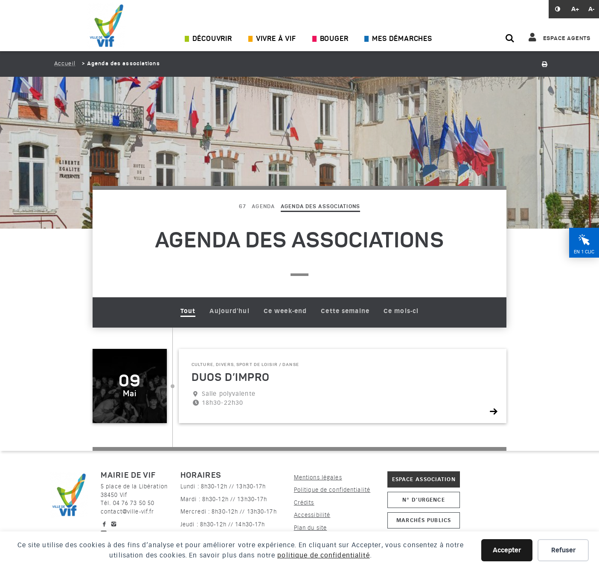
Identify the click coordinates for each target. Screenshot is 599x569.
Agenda (263, 206)
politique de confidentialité (323, 555)
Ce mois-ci (401, 311)
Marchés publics (423, 520)
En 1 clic (584, 252)
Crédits (304, 502)
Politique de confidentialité (332, 490)
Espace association (424, 479)
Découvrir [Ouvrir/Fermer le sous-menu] (212, 39)
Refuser (563, 550)
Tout (187, 311)
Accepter (507, 550)
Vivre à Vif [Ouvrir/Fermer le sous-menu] (276, 39)
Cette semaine (345, 311)
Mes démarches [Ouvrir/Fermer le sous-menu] (402, 39)
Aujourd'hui (229, 311)
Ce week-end (285, 311)
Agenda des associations (320, 206)
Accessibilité (312, 515)
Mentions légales (318, 477)
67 (242, 206)
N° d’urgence (423, 499)
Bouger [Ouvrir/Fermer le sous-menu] (334, 39)
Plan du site (310, 528)
